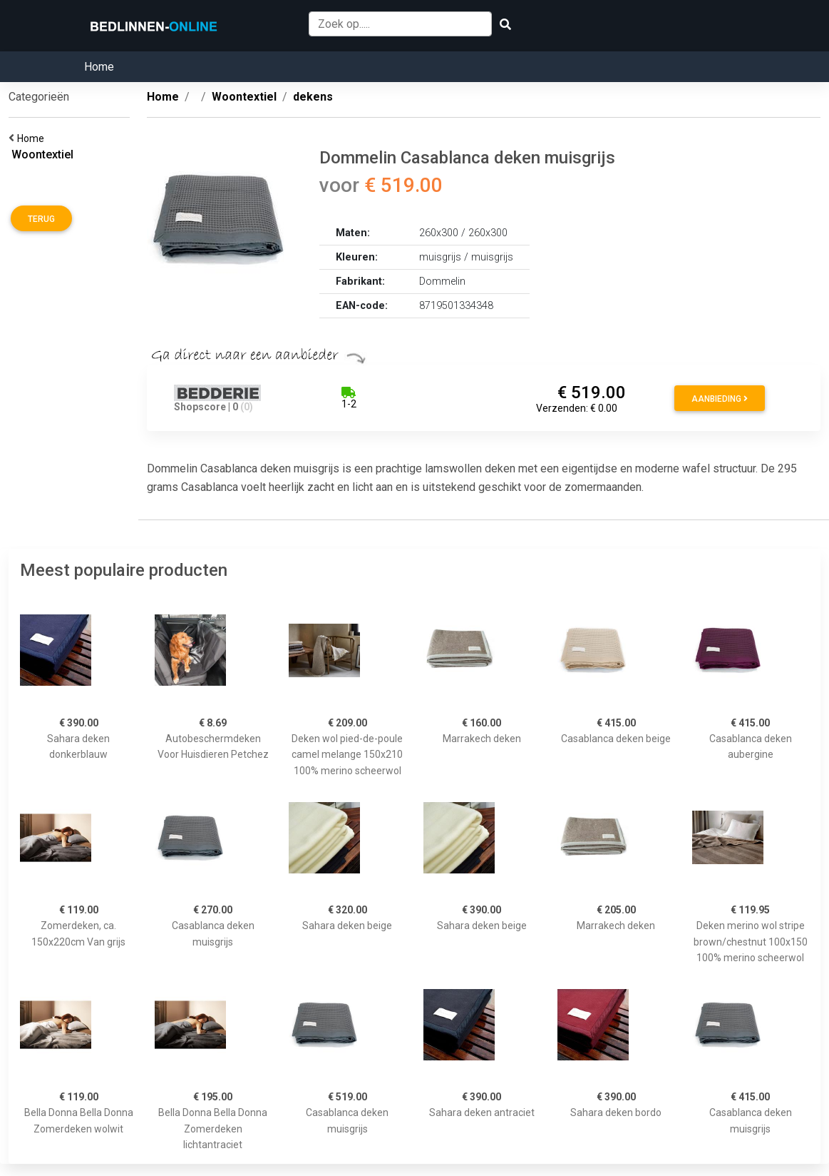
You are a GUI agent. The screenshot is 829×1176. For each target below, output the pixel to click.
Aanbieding (719, 399)
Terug (41, 219)
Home (99, 67)
